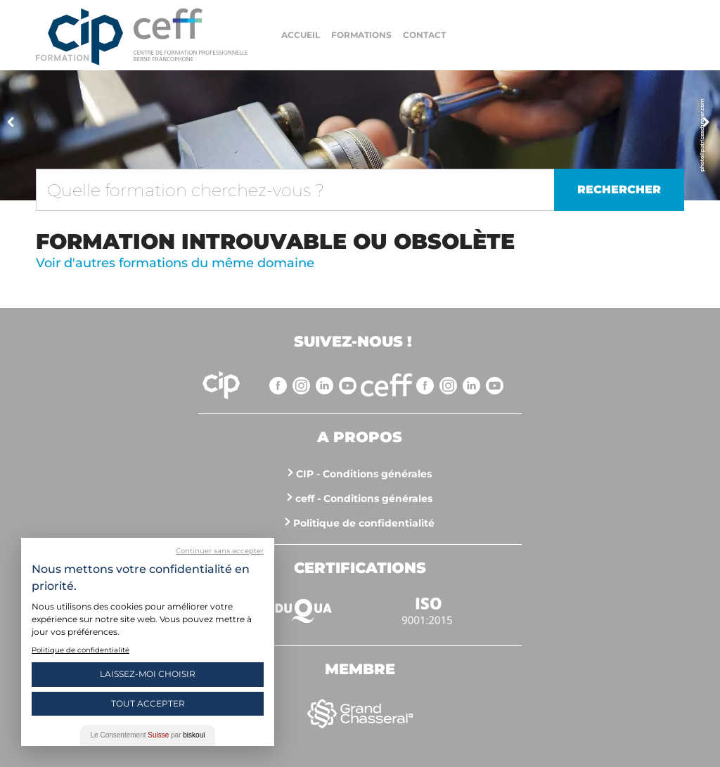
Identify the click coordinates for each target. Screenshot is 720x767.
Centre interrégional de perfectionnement (79, 36)
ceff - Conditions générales (363, 498)
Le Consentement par (148, 735)
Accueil (300, 35)
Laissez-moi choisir (147, 674)
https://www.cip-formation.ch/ (191, 34)
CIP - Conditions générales (364, 474)
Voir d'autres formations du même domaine (175, 263)
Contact (424, 35)
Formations (361, 35)
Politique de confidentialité (364, 523)
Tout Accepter (148, 703)
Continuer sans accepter (220, 550)
